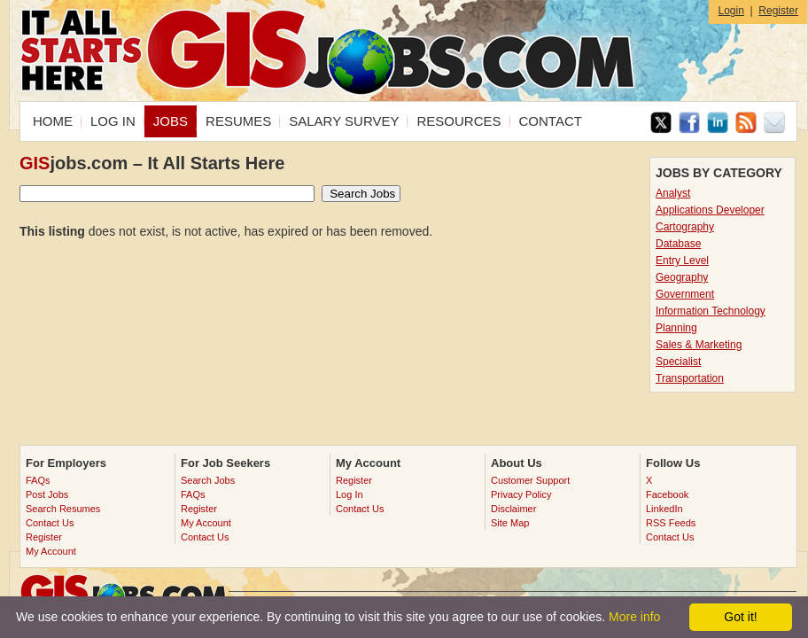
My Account (51, 551)
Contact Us (50, 522)
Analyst (673, 193)
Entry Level (682, 260)
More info (634, 617)
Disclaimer (513, 508)
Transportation (690, 378)
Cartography (685, 227)
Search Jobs (208, 480)
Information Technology (710, 311)
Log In (349, 494)
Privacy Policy (521, 494)
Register (778, 10)
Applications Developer (710, 210)
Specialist (678, 361)
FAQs (38, 480)
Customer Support (530, 480)
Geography (682, 277)
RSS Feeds (670, 522)
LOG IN (113, 120)
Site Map (510, 522)
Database (678, 243)
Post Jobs (47, 494)
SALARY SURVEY (344, 120)
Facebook (667, 494)
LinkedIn (664, 508)
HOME (53, 120)
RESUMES (238, 120)
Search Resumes (63, 508)
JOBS (170, 120)
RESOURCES (458, 120)
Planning (676, 328)
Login (730, 10)
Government (685, 294)
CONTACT (550, 120)
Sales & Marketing (699, 344)
